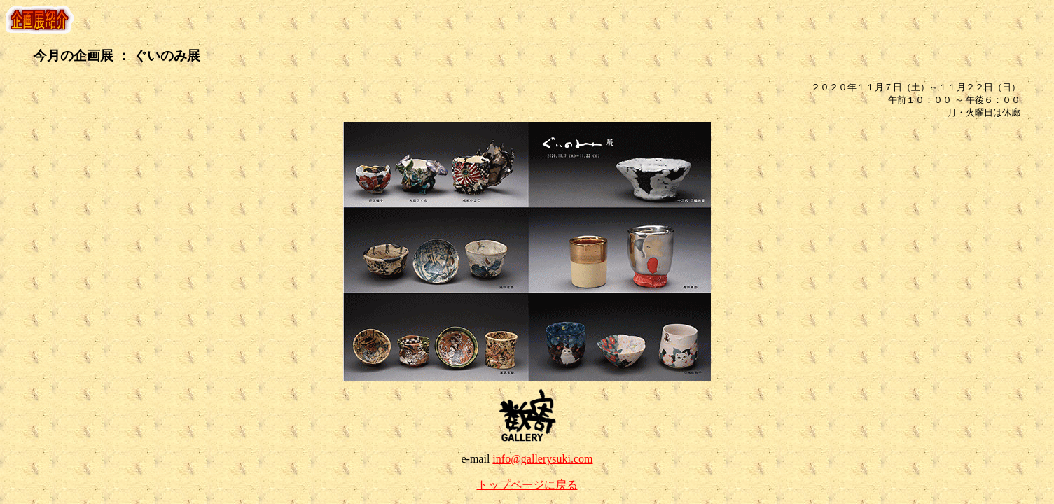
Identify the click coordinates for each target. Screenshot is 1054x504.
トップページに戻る (527, 485)
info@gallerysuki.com (542, 459)
